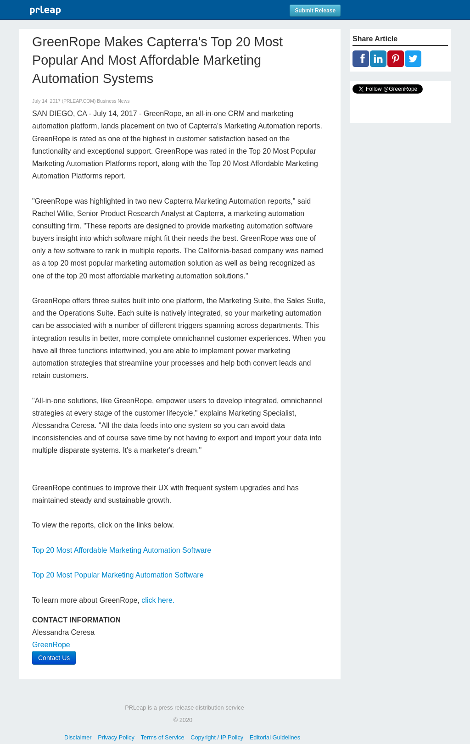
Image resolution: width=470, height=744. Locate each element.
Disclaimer (78, 737)
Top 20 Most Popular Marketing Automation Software (118, 575)
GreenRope (51, 645)
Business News (113, 101)
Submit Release (315, 10)
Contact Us (54, 657)
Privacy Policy (116, 737)
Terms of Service (162, 737)
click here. (157, 600)
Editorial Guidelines (275, 737)
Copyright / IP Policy (216, 737)
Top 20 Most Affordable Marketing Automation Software (121, 550)
